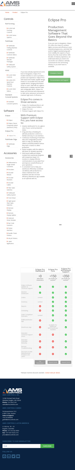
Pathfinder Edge (11, 145)
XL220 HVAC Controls (11, 76)
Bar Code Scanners (10, 224)
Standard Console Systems (12, 103)
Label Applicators (10, 242)
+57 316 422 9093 (13, 431)
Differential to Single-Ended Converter (12, 164)
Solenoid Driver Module (11, 219)
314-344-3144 (12, 402)
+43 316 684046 (7, 417)
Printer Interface (9, 229)
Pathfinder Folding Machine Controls (12, 48)
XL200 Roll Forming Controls (11, 30)
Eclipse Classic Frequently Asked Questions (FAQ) (12, 125)
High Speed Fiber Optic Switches (11, 203)
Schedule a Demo (55, 73)
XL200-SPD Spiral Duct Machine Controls (11, 83)
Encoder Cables (10, 184)
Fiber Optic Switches (11, 189)
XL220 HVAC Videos (11, 90)
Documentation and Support (59, 80)
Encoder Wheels (10, 174)
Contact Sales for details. (52, 373)
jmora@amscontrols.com (10, 435)
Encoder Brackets (10, 179)
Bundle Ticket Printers (12, 234)
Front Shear (12, 198)
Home (7, 12)
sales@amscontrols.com (10, 404)
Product (14, 12)
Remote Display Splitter (11, 214)
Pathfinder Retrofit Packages (11, 60)
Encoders (11, 169)
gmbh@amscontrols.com (10, 419)
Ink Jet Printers (12, 238)
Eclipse (10, 120)
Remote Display (10, 209)
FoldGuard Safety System (11, 66)
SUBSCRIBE (47, 446)
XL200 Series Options (11, 36)
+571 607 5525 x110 (12, 433)
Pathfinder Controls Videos (12, 54)
